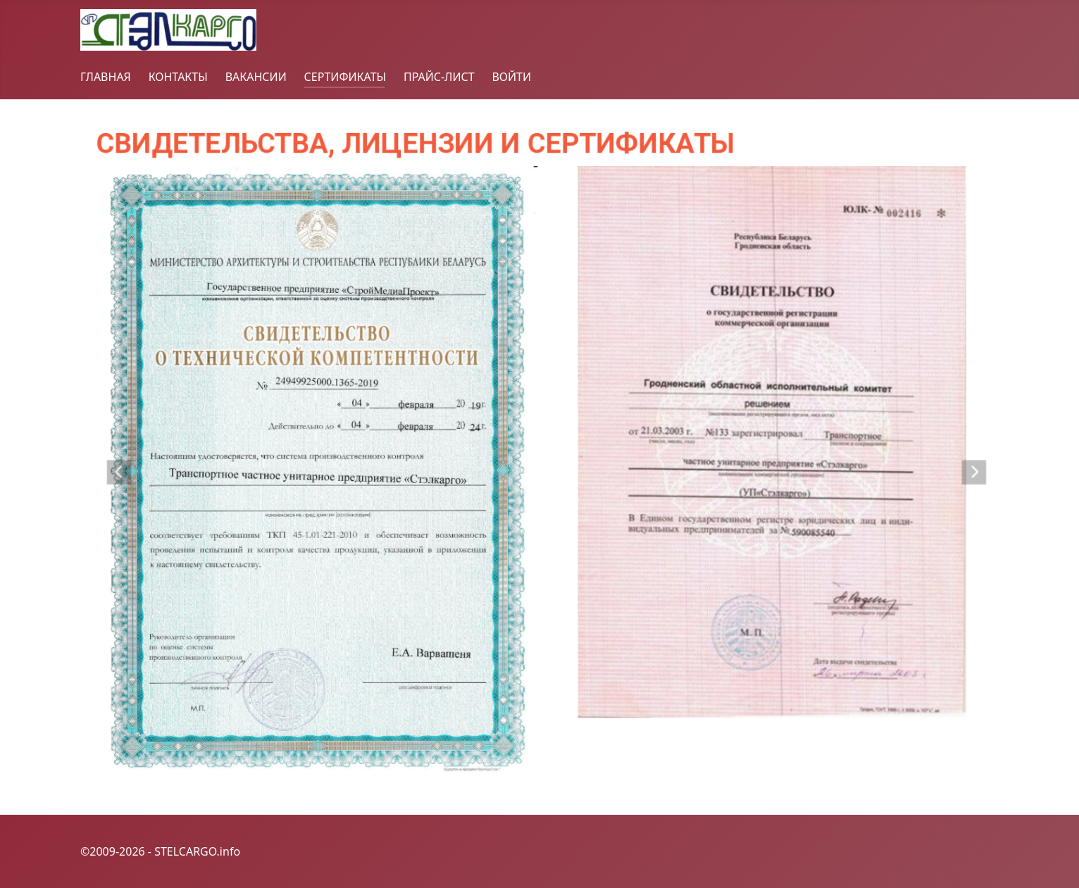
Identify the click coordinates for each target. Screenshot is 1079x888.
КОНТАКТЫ (178, 77)
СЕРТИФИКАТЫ (345, 77)
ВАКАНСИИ (256, 77)
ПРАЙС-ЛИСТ (439, 77)
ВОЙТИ (511, 77)
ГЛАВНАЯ (105, 77)
